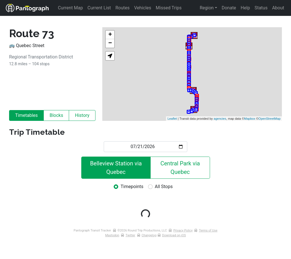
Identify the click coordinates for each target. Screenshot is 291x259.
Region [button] (207, 7)
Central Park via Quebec (180, 167)
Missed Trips (169, 7)
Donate (229, 7)
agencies (220, 118)
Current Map (70, 7)
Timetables (26, 115)
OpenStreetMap (269, 118)
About (278, 7)
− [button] (110, 43)
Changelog (149, 235)
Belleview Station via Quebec (116, 167)
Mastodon (112, 235)
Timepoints (131, 186)
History (82, 115)
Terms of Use (208, 230)
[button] (110, 56)
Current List (99, 7)
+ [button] (110, 35)
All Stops (164, 186)
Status (261, 7)
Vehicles (142, 7)
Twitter (130, 235)
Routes (122, 7)
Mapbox (249, 118)
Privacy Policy (183, 230)
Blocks (56, 115)
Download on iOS (174, 235)
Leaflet (172, 118)
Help (245, 7)
